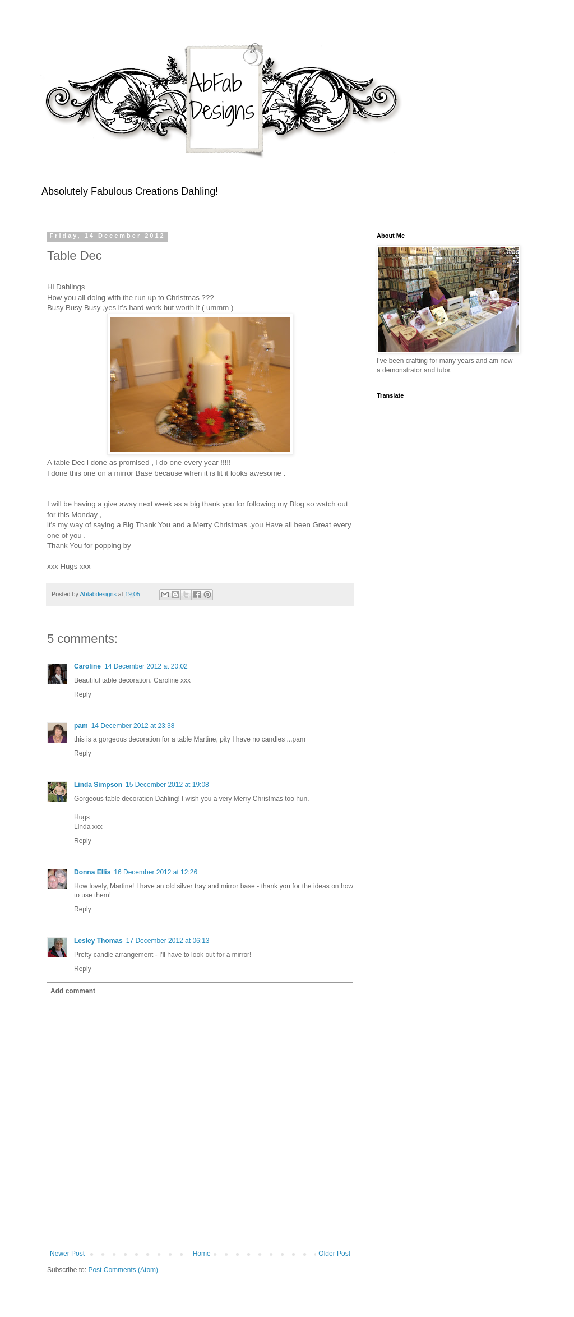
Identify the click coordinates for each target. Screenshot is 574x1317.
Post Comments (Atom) (123, 1270)
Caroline (87, 666)
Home (202, 1254)
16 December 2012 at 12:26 (155, 872)
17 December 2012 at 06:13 (168, 941)
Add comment (72, 991)
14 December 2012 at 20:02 (146, 666)
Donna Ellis (92, 872)
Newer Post (67, 1254)
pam (81, 726)
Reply (82, 694)
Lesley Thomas (98, 941)
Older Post (334, 1254)
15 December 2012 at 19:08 (167, 785)
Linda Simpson (98, 785)
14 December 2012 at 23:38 (133, 726)
